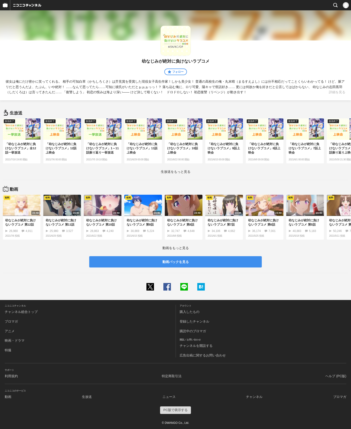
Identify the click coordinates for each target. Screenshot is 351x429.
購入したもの (189, 312)
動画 (8, 397)
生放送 (87, 397)
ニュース (169, 397)
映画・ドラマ (14, 340)
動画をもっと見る (175, 248)
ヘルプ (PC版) (335, 376)
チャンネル (254, 397)
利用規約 (11, 376)
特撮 (8, 350)
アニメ (10, 331)
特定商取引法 (172, 376)
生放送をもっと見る (175, 172)
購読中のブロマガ (193, 331)
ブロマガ (11, 321)
